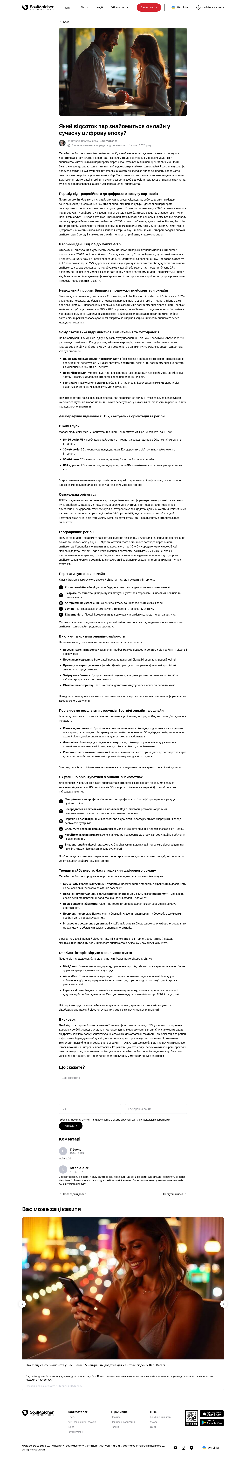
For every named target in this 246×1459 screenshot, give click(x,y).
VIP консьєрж (119, 7)
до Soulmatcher (92, 141)
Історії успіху (75, 1431)
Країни (115, 1426)
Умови (154, 1421)
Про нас (115, 1416)
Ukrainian (183, 7)
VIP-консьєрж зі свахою (82, 1421)
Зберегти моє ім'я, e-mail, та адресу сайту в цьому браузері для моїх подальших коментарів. (115, 1119)
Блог (71, 1426)
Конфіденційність (160, 1416)
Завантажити (149, 7)
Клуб (100, 7)
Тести (84, 7)
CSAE (153, 1426)
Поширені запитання (123, 1421)
